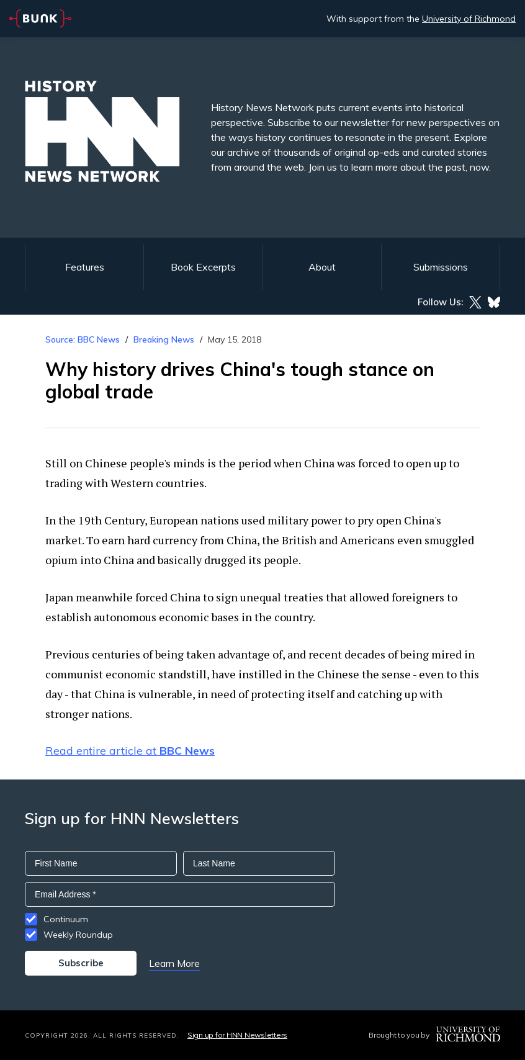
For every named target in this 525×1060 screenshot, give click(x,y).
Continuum (65, 919)
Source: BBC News (82, 339)
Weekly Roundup (78, 934)
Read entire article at (130, 750)
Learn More (174, 963)
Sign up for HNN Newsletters (237, 1035)
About (322, 267)
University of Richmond (469, 18)
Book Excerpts (203, 267)
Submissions (440, 267)
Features (84, 267)
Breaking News (163, 339)
